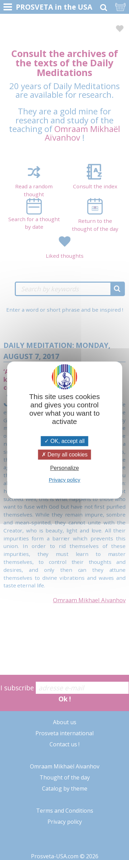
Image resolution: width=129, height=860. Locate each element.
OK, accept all (64, 441)
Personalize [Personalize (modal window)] (64, 468)
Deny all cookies (65, 454)
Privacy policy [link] (64, 480)
